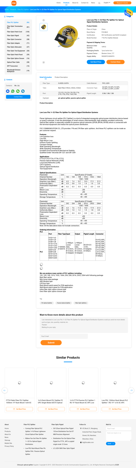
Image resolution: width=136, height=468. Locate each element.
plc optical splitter (46, 303)
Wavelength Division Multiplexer (18, 70)
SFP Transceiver (18, 66)
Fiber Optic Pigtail (18, 35)
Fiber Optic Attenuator (18, 47)
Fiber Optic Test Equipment (18, 51)
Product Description (61, 77)
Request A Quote (122, 3)
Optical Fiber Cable (18, 62)
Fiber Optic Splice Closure (18, 58)
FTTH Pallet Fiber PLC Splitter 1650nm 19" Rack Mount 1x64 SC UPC (18, 402)
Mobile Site (8, 443)
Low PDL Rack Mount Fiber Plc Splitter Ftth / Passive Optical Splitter (35, 451)
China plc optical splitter (25, 465)
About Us (8, 434)
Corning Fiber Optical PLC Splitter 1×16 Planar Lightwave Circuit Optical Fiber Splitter (35, 431)
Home (7, 428)
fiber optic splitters (80, 303)
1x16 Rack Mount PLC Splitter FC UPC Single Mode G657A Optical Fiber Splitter (50, 402)
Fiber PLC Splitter (18, 22)
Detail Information (46, 77)
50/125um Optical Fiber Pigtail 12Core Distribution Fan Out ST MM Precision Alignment (63, 431)
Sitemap (7, 440)
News (6, 437)
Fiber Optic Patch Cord (18, 32)
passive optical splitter (63, 303)
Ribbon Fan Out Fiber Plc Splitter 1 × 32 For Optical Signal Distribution (36, 441)
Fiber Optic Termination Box (18, 27)
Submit (51, 342)
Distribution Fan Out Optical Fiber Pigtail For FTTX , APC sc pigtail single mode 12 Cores (64, 441)
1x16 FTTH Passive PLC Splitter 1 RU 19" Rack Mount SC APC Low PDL (82, 402)
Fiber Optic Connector (18, 39)
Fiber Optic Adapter (18, 43)
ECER (117, 465)
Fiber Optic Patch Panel (18, 55)
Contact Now (18, 97)
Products (8, 431)
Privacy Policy (9, 446)
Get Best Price (95, 62)
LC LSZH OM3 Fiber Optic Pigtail (64, 448)
